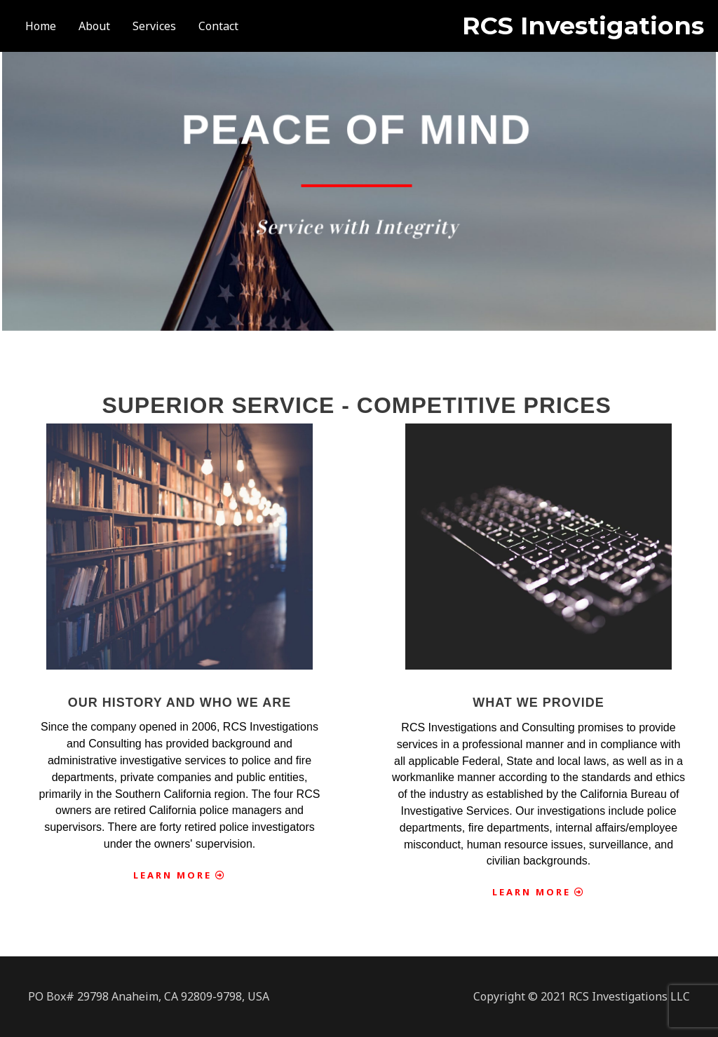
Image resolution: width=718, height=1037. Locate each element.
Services (154, 26)
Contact (218, 26)
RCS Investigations (583, 26)
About (94, 26)
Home (40, 26)
